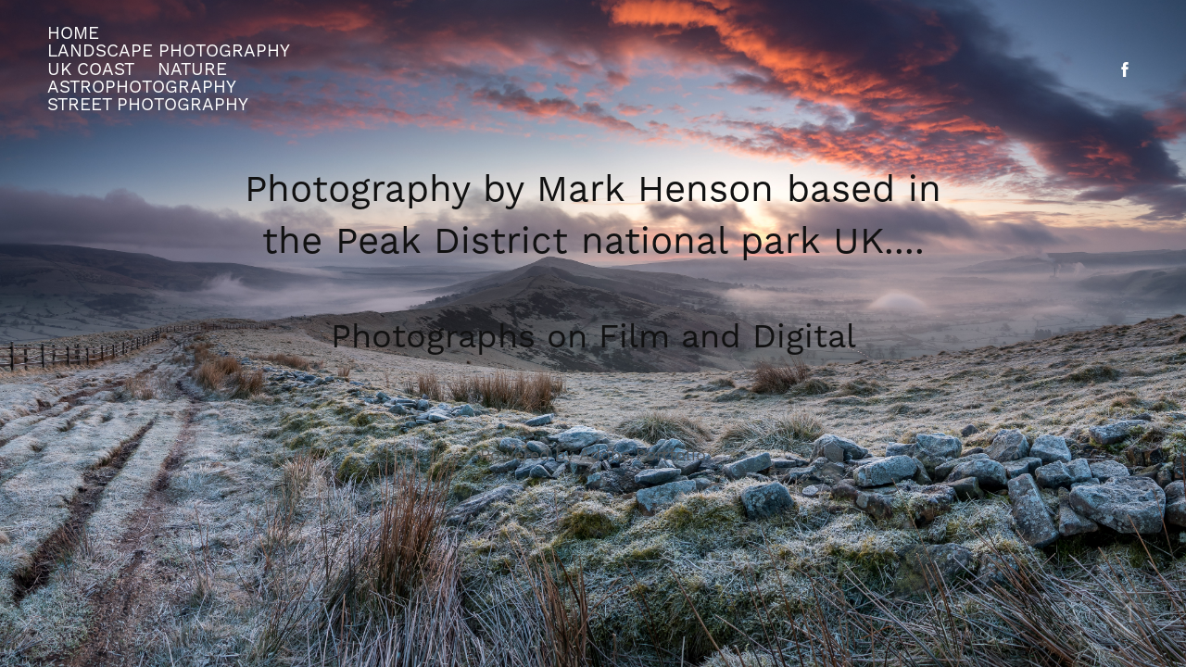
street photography (147, 105)
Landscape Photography (168, 51)
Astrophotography (141, 87)
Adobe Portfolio (642, 455)
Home (73, 33)
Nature (192, 69)
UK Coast (90, 69)
